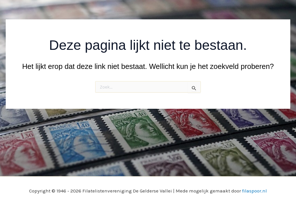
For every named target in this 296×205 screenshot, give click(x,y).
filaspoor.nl (254, 191)
